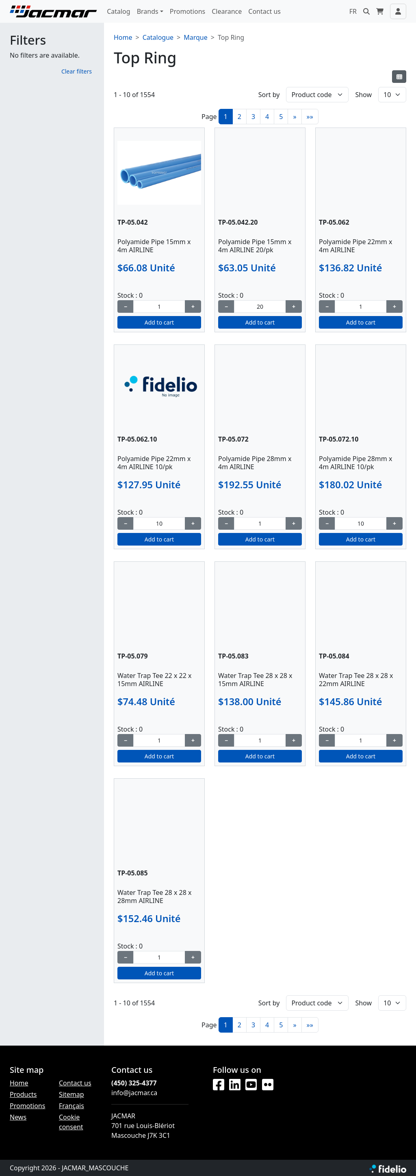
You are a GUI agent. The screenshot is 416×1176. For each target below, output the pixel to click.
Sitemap (71, 1094)
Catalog (118, 11)
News (18, 1117)
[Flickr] (267, 1085)
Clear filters (76, 71)
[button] (366, 11)
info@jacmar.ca (134, 1092)
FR (353, 11)
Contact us (264, 11)
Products (23, 1094)
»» (310, 116)
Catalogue (158, 37)
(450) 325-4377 (134, 1083)
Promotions (187, 11)
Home (123, 37)
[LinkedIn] (234, 1085)
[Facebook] (218, 1085)
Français (71, 1105)
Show (363, 94)
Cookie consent (71, 1122)
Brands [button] (147, 11)
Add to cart (159, 322)
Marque (196, 37)
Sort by (269, 94)
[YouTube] (251, 1085)
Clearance (227, 11)
